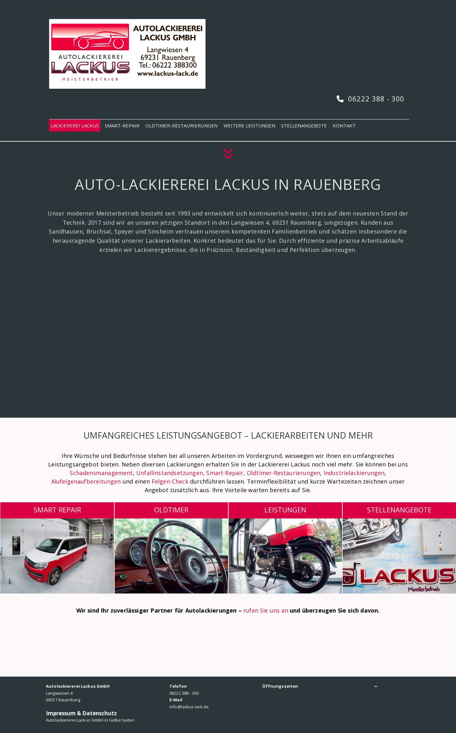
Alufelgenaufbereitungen (87, 481)
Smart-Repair (224, 473)
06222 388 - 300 (376, 98)
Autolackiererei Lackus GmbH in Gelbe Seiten (90, 720)
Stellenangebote (399, 509)
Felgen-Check (170, 481)
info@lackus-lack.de (189, 707)
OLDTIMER (171, 509)
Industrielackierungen (354, 473)
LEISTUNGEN (285, 509)
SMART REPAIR (57, 509)
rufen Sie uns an (265, 610)
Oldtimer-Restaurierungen (283, 473)
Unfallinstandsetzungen (169, 473)
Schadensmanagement (101, 473)
